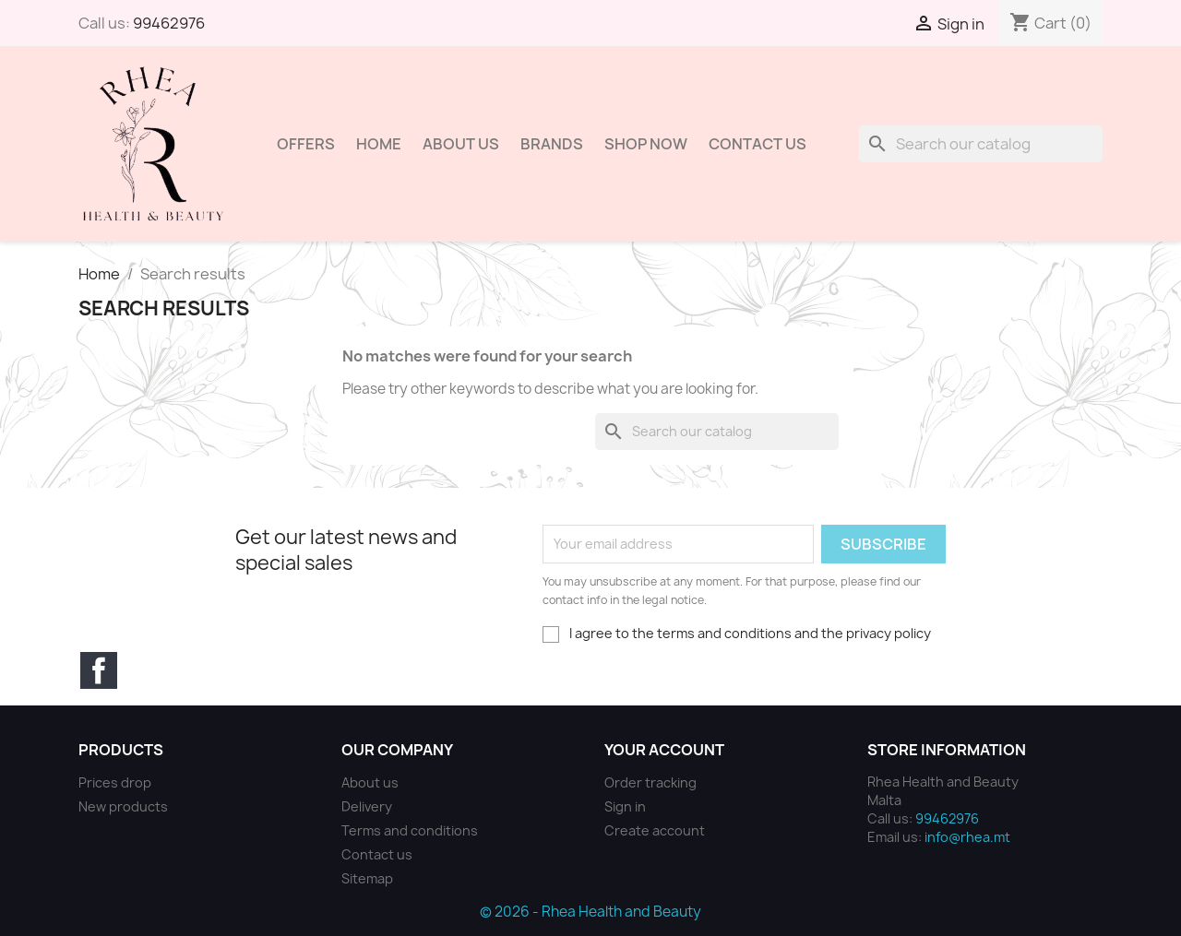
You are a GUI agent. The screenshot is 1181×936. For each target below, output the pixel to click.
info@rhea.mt (967, 837)
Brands (551, 144)
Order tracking (650, 782)
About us (461, 144)
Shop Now (645, 144)
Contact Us (757, 144)
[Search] (981, 143)
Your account (664, 750)
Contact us (376, 854)
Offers (306, 144)
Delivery (366, 806)
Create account (654, 830)
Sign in (625, 806)
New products (123, 806)
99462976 (169, 23)
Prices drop (114, 782)
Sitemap (367, 878)
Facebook (98, 670)
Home (378, 144)
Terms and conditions (409, 830)
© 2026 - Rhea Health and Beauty (590, 911)
